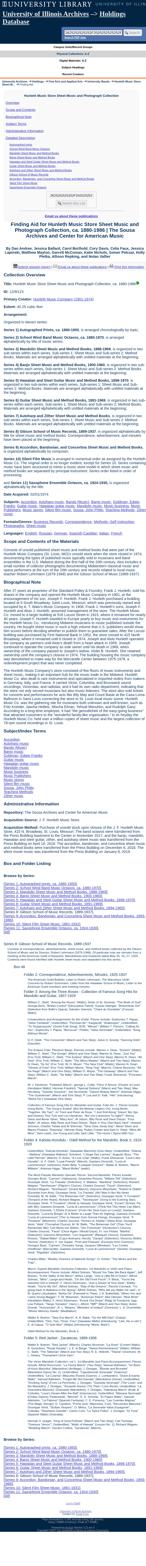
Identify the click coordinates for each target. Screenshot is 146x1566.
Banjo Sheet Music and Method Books (32, 157)
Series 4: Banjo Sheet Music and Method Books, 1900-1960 (53, 896)
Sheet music (36, 526)
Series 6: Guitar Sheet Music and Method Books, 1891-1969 (53, 904)
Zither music (13, 796)
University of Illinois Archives (46, 14)
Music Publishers (17, 776)
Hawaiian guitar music (57, 506)
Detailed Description (20, 138)
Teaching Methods (120, 510)
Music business (116, 506)
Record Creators (73, 74)
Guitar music (27, 506)
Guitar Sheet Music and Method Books (32, 165)
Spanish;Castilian (83, 533)
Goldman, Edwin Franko (23, 756)
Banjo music (101, 502)
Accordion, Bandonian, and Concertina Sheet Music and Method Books (52, 178)
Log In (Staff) (73, 1503)
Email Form (82, 1514)
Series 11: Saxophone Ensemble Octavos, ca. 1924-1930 (51, 928)
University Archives (14, 81)
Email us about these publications (71, 216)
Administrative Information (25, 131)
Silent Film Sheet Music (24, 183)
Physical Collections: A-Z (73, 53)
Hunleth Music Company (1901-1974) (63, 299)
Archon (69, 1527)
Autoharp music (51, 502)
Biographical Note (19, 117)
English (31, 533)
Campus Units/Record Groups (72, 47)
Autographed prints (21, 144)
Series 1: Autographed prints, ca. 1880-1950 (40, 884)
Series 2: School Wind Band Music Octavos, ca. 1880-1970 (52, 888)
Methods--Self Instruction (114, 522)
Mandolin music (89, 506)
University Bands (98, 81)
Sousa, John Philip (88, 510)
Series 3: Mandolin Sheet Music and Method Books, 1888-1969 (55, 892)
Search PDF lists (75, 37)
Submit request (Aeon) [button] (32, 267)
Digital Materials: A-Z (73, 60)
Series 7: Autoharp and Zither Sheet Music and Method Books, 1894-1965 (64, 908)
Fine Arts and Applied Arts (66, 81)
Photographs (14, 526)
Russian (45, 533)
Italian (104, 533)
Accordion (29, 502)
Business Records (48, 522)
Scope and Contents (21, 110)
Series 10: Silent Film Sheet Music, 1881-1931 (42, 924)
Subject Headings (73, 67)
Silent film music (58, 510)
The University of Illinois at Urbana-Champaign (83, 1530)
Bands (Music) (77, 502)
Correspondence (78, 522)
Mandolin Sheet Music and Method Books (34, 153)
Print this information (126, 267)
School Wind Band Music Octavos (30, 148)
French (116, 533)
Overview (12, 103)
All (7, 932)
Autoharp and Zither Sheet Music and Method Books (41, 170)
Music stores (33, 510)
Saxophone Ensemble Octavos (28, 187)
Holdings (38, 81)
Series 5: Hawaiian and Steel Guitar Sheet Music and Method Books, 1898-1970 (69, 900)
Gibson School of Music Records (29, 174)
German (60, 533)
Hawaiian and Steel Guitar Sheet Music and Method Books (44, 161)
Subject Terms (16, 124)
